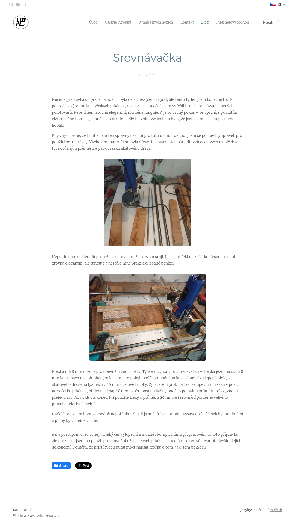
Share (61, 465)
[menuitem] (80, 22)
